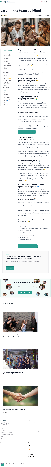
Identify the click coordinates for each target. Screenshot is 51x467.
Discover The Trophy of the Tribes (8, 445)
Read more (9, 268)
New (7, 254)
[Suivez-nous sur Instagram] (28, 456)
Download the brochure (24, 292)
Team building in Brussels (33, 422)
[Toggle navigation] (50, 2)
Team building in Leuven (33, 435)
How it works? (3, 430)
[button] (2, 464)
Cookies (22, 463)
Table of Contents (7, 50)
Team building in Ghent (33, 427)
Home (2, 428)
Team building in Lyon (32, 437)
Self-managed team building (6, 432)
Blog (1, 438)
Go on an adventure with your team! (27, 246)
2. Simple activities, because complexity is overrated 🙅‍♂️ (7, 75)
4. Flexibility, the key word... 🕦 (7, 89)
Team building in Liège (33, 429)
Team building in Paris (32, 433)
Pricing (2, 436)
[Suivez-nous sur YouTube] (30, 456)
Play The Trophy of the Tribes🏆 (26, 132)
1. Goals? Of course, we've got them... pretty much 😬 (7, 67)
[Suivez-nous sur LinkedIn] (33, 456)
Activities (3, 15)
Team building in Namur (33, 424)
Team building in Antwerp (33, 431)
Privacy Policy (9, 463)
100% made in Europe (11, 1)
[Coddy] (3, 2)
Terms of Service (16, 463)
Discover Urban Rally (5, 447)
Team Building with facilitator (7, 434)
